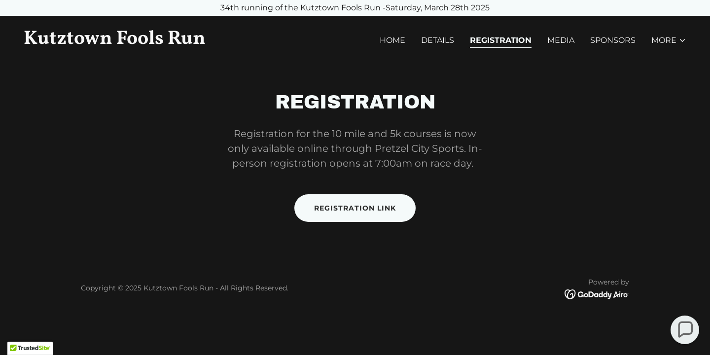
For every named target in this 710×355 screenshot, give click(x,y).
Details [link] (437, 40)
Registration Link (355, 208)
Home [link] (392, 40)
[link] (185, 41)
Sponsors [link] (613, 40)
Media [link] (560, 40)
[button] (668, 40)
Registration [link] (501, 40)
